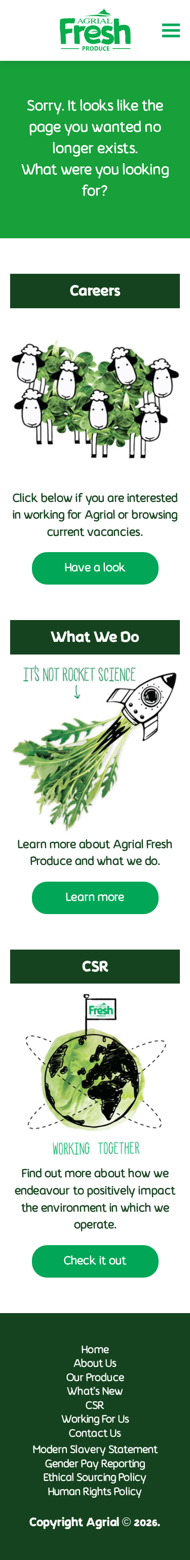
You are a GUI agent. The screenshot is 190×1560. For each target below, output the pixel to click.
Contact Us (95, 1434)
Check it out (95, 1261)
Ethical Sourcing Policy (95, 1478)
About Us (95, 1364)
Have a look (95, 568)
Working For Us (95, 1419)
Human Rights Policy (95, 1492)
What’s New (95, 1392)
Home (95, 1350)
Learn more (95, 897)
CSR (95, 1406)
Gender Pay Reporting (95, 1464)
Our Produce (95, 1378)
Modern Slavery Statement (95, 1450)
